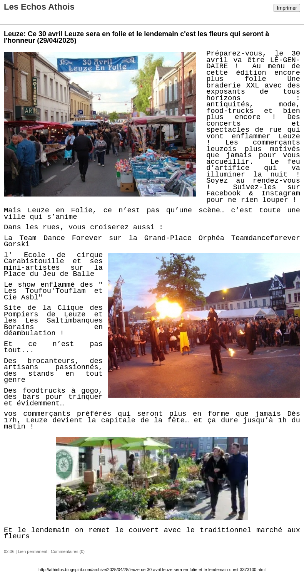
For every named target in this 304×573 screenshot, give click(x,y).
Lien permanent (32, 551)
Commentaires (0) (68, 551)
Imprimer (287, 8)
